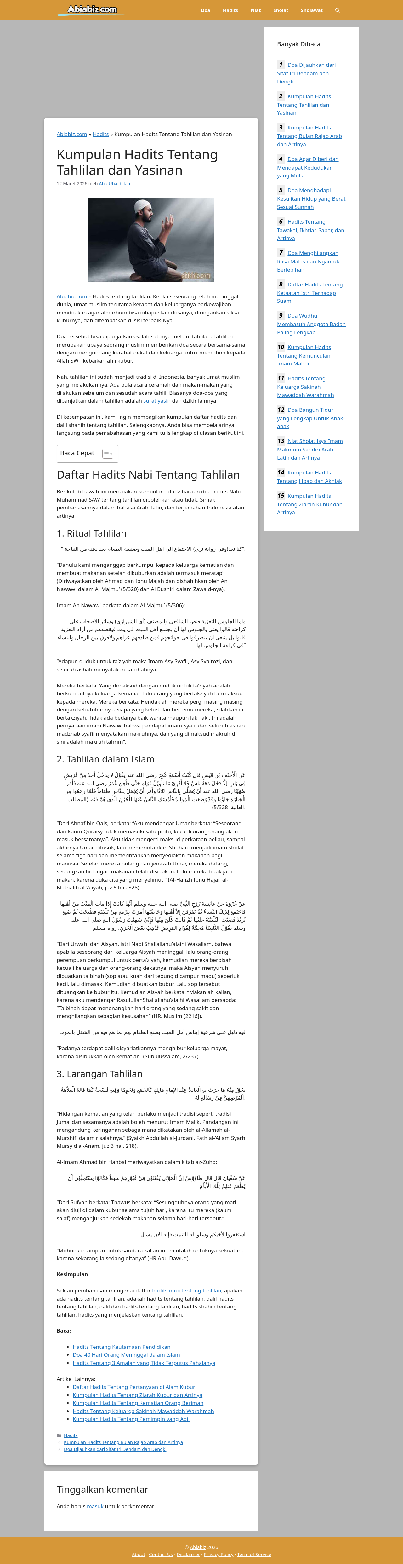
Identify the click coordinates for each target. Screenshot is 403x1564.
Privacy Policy (219, 1554)
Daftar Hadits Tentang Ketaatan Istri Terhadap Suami (310, 293)
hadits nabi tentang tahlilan (186, 1290)
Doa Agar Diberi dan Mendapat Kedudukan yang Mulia (308, 167)
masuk (95, 1506)
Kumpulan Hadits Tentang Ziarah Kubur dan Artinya (310, 504)
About (138, 1554)
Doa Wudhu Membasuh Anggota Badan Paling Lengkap (311, 324)
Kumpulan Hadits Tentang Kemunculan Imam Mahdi (304, 355)
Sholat (280, 10)
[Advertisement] (151, 71)
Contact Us (161, 1554)
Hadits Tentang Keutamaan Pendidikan (121, 1346)
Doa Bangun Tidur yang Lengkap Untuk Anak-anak (311, 418)
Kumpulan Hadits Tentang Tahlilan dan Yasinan (304, 105)
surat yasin (157, 400)
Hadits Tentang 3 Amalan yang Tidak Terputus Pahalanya (144, 1362)
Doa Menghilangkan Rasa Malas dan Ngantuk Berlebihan (308, 261)
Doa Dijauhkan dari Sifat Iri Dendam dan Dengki (115, 1449)
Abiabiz (198, 1547)
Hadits (230, 10)
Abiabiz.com (72, 134)
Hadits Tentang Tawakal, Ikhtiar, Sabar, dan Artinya (310, 230)
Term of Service (254, 1554)
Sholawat (312, 10)
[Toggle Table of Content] (105, 453)
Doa (205, 10)
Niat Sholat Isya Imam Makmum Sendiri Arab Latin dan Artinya (310, 449)
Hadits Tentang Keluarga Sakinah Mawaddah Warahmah (305, 387)
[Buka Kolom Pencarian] (337, 10)
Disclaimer (188, 1554)
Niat (256, 10)
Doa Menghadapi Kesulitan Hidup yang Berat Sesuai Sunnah (311, 198)
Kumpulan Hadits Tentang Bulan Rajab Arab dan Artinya (123, 1442)
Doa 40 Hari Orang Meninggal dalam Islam (126, 1354)
